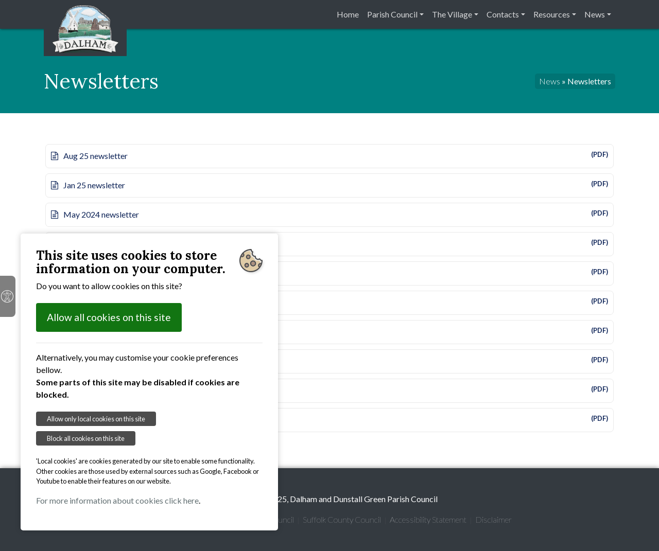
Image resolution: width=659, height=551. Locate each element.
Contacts (503, 14)
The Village (452, 14)
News (594, 14)
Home (348, 14)
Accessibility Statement (428, 519)
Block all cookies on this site (86, 438)
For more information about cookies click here (117, 500)
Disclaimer (493, 519)
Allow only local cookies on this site (96, 419)
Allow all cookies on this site (109, 317)
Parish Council (392, 14)
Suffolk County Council (342, 519)
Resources (551, 14)
